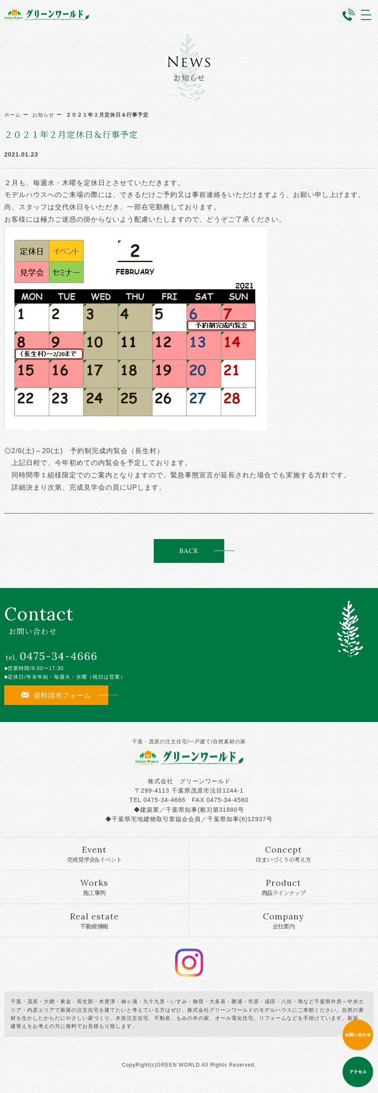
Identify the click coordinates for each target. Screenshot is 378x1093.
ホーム (12, 115)
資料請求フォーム (56, 695)
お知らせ (43, 115)
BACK (189, 550)
